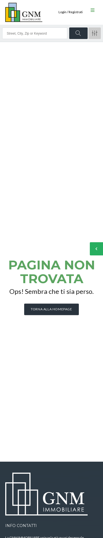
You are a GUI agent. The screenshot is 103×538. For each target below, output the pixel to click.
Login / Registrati (71, 12)
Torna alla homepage (51, 309)
